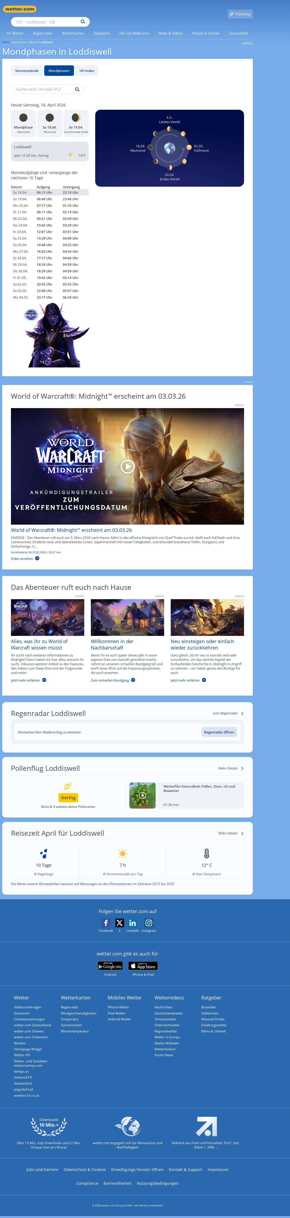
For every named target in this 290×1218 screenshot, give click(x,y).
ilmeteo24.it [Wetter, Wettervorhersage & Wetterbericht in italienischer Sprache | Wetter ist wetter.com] (24, 1084)
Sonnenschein (72, 1020)
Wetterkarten (77, 991)
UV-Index (87, 64)
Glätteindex (211, 1007)
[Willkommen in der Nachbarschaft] (124, 636)
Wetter (22, 991)
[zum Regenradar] (228, 707)
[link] (15, 27)
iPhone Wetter (119, 1001)
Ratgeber (213, 991)
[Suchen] (117, 9)
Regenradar (70, 1001)
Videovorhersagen (29, 1001)
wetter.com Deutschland (33, 1020)
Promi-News (165, 1053)
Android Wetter (120, 1014)
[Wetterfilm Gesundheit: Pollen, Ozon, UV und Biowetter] (186, 789)
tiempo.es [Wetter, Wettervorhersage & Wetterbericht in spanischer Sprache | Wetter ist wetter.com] (22, 1070)
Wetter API (23, 1053)
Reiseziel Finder (214, 1014)
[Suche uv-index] (76, 83)
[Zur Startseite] (19, 9)
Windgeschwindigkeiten (80, 1007)
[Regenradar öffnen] (219, 726)
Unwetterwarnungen (30, 1014)
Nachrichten (165, 1001)
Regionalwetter (167, 1027)
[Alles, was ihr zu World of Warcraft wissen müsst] (44, 636)
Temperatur (71, 1014)
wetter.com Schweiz (30, 1027)
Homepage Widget (29, 1046)
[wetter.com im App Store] (143, 962)
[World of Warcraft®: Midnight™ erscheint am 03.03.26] (124, 478)
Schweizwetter (167, 1014)
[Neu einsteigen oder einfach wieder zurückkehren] (204, 636)
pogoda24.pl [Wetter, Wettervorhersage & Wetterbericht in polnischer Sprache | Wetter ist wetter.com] (24, 1090)
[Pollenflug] (240, 9)
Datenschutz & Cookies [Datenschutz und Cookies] (85, 1171)
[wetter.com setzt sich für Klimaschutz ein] (127, 1139)
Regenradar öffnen (219, 726)
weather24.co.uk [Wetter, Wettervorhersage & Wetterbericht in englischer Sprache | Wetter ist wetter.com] (27, 1097)
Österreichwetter (168, 1020)
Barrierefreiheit (118, 1185)
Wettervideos (170, 991)
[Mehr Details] (231, 762)
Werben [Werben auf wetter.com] (21, 1040)
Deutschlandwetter (170, 1007)
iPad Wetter (118, 1007)
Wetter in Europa (168, 1033)
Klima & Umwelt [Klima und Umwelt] (215, 1027)
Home (6, 36)
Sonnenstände (27, 64)
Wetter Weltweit (168, 1040)
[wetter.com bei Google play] (110, 962)
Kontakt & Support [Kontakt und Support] (185, 1171)
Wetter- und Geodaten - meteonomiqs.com (33, 1062)
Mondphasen (59, 64)
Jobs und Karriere (42, 1171)
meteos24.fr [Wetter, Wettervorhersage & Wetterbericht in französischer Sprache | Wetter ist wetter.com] (24, 1077)
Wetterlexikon (166, 1046)
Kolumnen (23, 1007)
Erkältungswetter (215, 1020)
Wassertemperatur (76, 1027)
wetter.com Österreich (32, 1033)
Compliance (87, 1185)
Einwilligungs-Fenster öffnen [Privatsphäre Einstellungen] (137, 1171)
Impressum (218, 1171)
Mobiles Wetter (126, 991)
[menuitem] (15, 27)
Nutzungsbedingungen (158, 1185)
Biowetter (210, 1001)
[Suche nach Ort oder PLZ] (83, 9)
